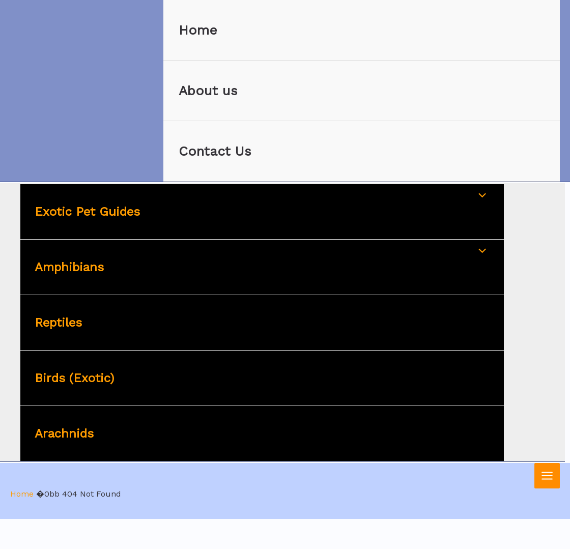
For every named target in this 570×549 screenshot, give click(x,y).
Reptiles (58, 322)
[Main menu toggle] (547, 475)
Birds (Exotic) (74, 378)
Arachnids (64, 433)
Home (198, 30)
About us (208, 90)
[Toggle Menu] (480, 196)
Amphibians (69, 267)
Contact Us (215, 151)
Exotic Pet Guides (87, 212)
